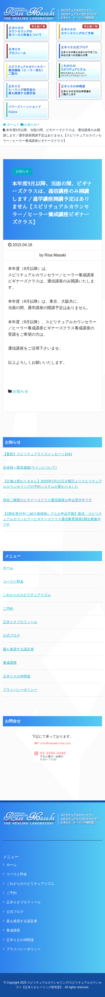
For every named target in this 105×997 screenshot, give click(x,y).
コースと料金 (13, 581)
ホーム (8, 568)
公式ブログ (11, 635)
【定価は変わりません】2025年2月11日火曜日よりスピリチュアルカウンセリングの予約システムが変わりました (52, 483)
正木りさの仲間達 (16, 676)
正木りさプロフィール (20, 622)
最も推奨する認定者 (18, 649)
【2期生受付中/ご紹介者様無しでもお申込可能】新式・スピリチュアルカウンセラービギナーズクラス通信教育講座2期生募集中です (52, 519)
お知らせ (20, 391)
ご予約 (8, 608)
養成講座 (10, 663)
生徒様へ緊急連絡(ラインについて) (30, 467)
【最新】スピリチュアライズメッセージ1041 (37, 454)
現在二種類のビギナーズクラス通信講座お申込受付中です (47, 500)
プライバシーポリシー (20, 690)
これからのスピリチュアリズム (27, 595)
